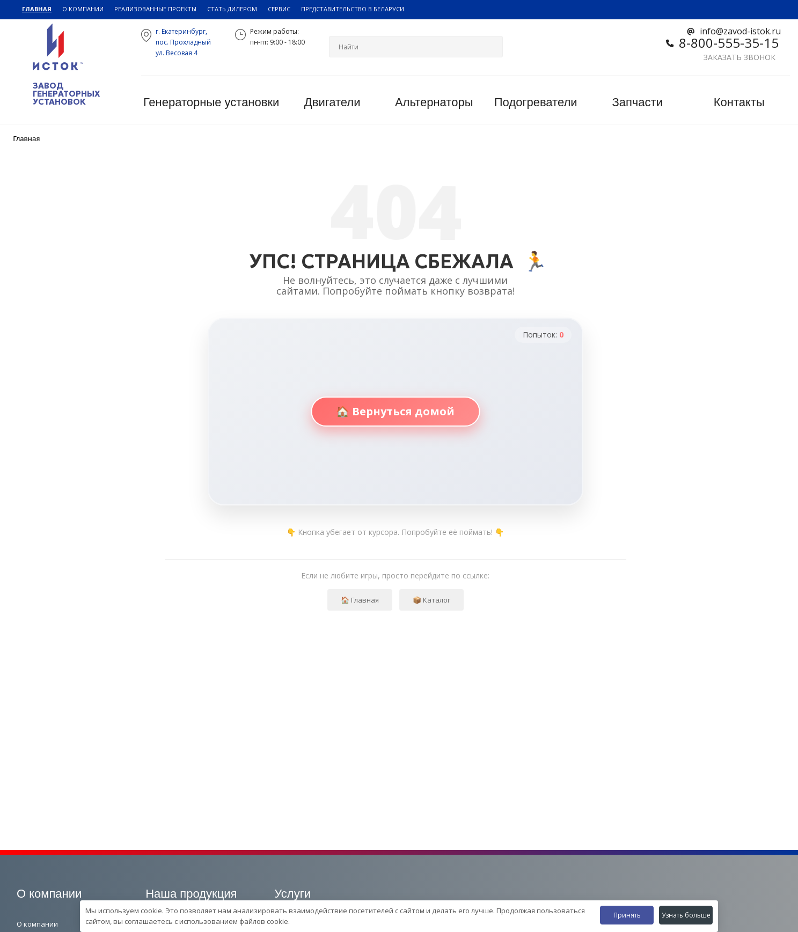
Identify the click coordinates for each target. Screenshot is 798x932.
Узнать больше (686, 915)
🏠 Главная (360, 600)
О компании (83, 9)
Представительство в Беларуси (352, 9)
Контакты (739, 102)
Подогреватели (535, 102)
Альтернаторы (434, 102)
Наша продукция (191, 893)
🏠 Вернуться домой (395, 411)
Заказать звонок (739, 57)
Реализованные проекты (155, 9)
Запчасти (637, 102)
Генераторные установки (211, 102)
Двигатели (332, 102)
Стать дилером (232, 9)
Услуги (292, 893)
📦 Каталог (431, 600)
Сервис (279, 9)
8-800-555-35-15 (729, 43)
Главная (37, 9)
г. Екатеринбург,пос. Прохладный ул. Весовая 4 (183, 42)
